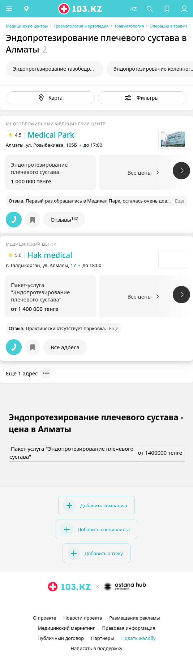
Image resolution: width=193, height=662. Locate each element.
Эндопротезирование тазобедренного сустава (58, 68)
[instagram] (86, 603)
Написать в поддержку (96, 648)
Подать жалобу (138, 638)
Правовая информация (128, 628)
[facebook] (97, 603)
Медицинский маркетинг (66, 628)
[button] (9, 8)
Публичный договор (61, 638)
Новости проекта (82, 618)
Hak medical (49, 255)
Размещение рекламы (134, 618)
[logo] (80, 8)
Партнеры (102, 638)
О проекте (44, 618)
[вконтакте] (109, 603)
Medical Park (50, 134)
